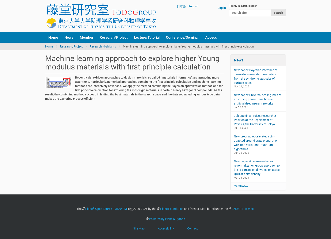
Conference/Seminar (182, 37)
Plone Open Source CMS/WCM (106, 208)
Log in (222, 8)
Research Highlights (103, 46)
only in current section (244, 5)
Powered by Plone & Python (167, 219)
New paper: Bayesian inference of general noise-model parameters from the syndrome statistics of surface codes (255, 76)
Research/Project (114, 37)
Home (53, 37)
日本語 (181, 6)
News (68, 37)
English (193, 6)
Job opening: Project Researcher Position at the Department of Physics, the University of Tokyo (255, 120)
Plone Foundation (171, 208)
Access (211, 37)
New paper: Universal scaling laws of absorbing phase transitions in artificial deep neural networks (257, 99)
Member (86, 37)
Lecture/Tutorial (147, 37)
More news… (241, 185)
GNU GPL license (243, 208)
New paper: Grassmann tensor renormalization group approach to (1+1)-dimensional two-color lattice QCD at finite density (257, 168)
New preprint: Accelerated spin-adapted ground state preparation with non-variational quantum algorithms (256, 143)
